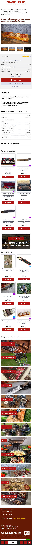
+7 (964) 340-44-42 (7, 518)
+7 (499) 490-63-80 (6, 515)
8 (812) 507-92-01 (12, 527)
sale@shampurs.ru (6, 511)
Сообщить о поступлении (16, 83)
